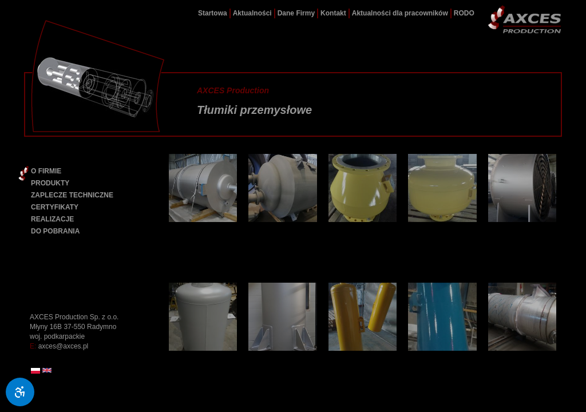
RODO (464, 13)
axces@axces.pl (63, 346)
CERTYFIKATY (54, 207)
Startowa (212, 13)
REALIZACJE (52, 219)
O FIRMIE (46, 171)
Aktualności (252, 13)
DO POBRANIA (55, 231)
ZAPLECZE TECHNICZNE (72, 195)
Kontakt (333, 13)
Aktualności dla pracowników (400, 13)
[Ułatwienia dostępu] (20, 392)
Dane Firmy (296, 13)
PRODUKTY (50, 183)
